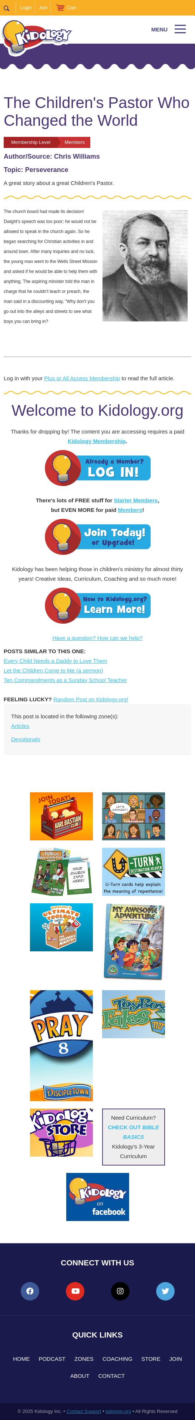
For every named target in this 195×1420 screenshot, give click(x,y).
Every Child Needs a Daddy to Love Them (55, 661)
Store (150, 1359)
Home (21, 1359)
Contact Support (83, 1411)
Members (130, 510)
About (80, 1376)
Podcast (51, 1359)
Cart (71, 7)
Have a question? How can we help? (98, 638)
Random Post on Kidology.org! (90, 699)
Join (43, 7)
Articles (20, 726)
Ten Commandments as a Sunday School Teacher (65, 680)
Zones (84, 1359)
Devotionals (25, 739)
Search (10, 8)
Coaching (117, 1359)
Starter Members (136, 500)
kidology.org (118, 1411)
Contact (111, 1376)
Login (26, 7)
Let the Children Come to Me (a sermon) (53, 670)
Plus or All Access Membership (82, 378)
